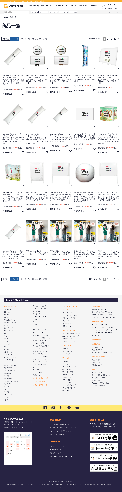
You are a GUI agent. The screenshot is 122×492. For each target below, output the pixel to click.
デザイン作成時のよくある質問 (102, 314)
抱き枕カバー (8, 373)
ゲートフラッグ (9, 331)
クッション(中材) (67, 374)
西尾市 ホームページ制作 (97, 484)
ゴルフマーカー (38, 370)
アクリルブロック (9, 368)
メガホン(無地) (67, 380)
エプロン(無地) (67, 382)
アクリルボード (9, 378)
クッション (66, 321)
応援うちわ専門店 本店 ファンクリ (61, 424)
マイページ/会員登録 (98, 385)
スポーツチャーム (68, 338)
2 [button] (107, 39)
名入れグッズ (66, 345)
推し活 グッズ (16, 484)
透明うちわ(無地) (67, 372)
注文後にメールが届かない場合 (102, 352)
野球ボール (36, 375)
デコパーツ (66, 390)
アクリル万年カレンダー (11, 381)
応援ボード (7, 314)
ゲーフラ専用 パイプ (69, 385)
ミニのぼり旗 (8, 354)
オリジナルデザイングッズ (41, 385)
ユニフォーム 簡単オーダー (71, 333)
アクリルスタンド (68, 313)
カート (115, 8)
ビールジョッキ (9, 394)
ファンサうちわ (8, 484)
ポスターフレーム (66, 484)
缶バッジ (6, 341)
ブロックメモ (37, 324)
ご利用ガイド (96, 344)
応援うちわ (7, 309)
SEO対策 (87, 484)
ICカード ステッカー (39, 354)
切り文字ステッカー (10, 320)
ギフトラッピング (97, 372)
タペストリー (8, 376)
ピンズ (35, 319)
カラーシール (66, 393)
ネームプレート (9, 344)
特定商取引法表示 (55, 453)
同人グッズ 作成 (56, 484)
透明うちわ (7, 312)
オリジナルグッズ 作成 (27, 484)
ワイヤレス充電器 (38, 343)
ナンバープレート (68, 354)
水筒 (5, 389)
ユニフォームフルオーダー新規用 (102, 327)
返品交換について (97, 350)
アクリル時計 (8, 384)
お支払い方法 (96, 360)
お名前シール (8, 352)
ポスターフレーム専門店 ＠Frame (60, 431)
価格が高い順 (36, 39)
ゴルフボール (37, 372)
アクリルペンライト (10, 323)
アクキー (41, 484)
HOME (6, 17)
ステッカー (7, 349)
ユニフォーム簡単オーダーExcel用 (103, 332)
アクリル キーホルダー (40, 306)
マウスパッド (37, 348)
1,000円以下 (35, 12)
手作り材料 (66, 358)
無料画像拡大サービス (99, 309)
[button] (119, 39)
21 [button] (115, 39)
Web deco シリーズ (10, 306)
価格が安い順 (25, 39)
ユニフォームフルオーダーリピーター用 (105, 330)
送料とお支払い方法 (98, 357)
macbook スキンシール (40, 335)
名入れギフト (66, 348)
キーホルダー (37, 311)
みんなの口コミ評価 (98, 378)
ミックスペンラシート (11, 328)
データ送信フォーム (98, 321)
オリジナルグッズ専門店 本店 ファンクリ (63, 428)
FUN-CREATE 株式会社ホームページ (61, 456)
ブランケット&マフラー (11, 357)
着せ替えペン (66, 369)
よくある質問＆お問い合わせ (101, 375)
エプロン (6, 400)
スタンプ (6, 346)
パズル (6, 362)
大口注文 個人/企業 (39, 381)
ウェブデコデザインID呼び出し (102, 312)
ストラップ (36, 314)
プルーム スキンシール (40, 362)
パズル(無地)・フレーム (70, 366)
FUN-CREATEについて (99, 339)
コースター (7, 397)
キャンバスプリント (10, 365)
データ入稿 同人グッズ (40, 378)
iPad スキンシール (39, 332)
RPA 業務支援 (107, 484)
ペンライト (66, 364)
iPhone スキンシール (39, 330)
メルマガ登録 (96, 380)
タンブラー (7, 392)
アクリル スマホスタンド (41, 346)
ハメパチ (65, 361)
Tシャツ (6, 336)
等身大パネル (66, 326)
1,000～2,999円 (44, 12)
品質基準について (97, 347)
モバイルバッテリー (39, 340)
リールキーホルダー (39, 316)
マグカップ (7, 386)
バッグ (6, 338)
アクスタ (36, 484)
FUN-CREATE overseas (57, 434)
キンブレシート (9, 325)
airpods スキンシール (40, 351)
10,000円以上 (73, 12)
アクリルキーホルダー (69, 315)
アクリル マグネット (39, 308)
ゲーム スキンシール (39, 364)
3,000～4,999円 (54, 12)
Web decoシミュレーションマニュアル (104, 317)
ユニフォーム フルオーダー (71, 336)
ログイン (103, 8)
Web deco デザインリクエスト (102, 383)
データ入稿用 (96, 335)
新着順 (45, 39)
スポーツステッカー (68, 341)
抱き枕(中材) (66, 377)
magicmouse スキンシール (41, 338)
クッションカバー (9, 370)
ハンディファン (9, 360)
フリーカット (66, 310)
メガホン (6, 317)
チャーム (36, 322)
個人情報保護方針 (55, 449)
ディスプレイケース (68, 388)
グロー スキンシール (39, 359)
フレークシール (67, 323)
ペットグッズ (47, 484)
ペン (34, 327)
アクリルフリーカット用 (100, 324)
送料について (96, 362)
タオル (6, 333)
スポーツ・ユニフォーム (70, 330)
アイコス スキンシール (40, 356)
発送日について (97, 365)
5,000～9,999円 (63, 12)
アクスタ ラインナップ (69, 306)
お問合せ (109, 8)
